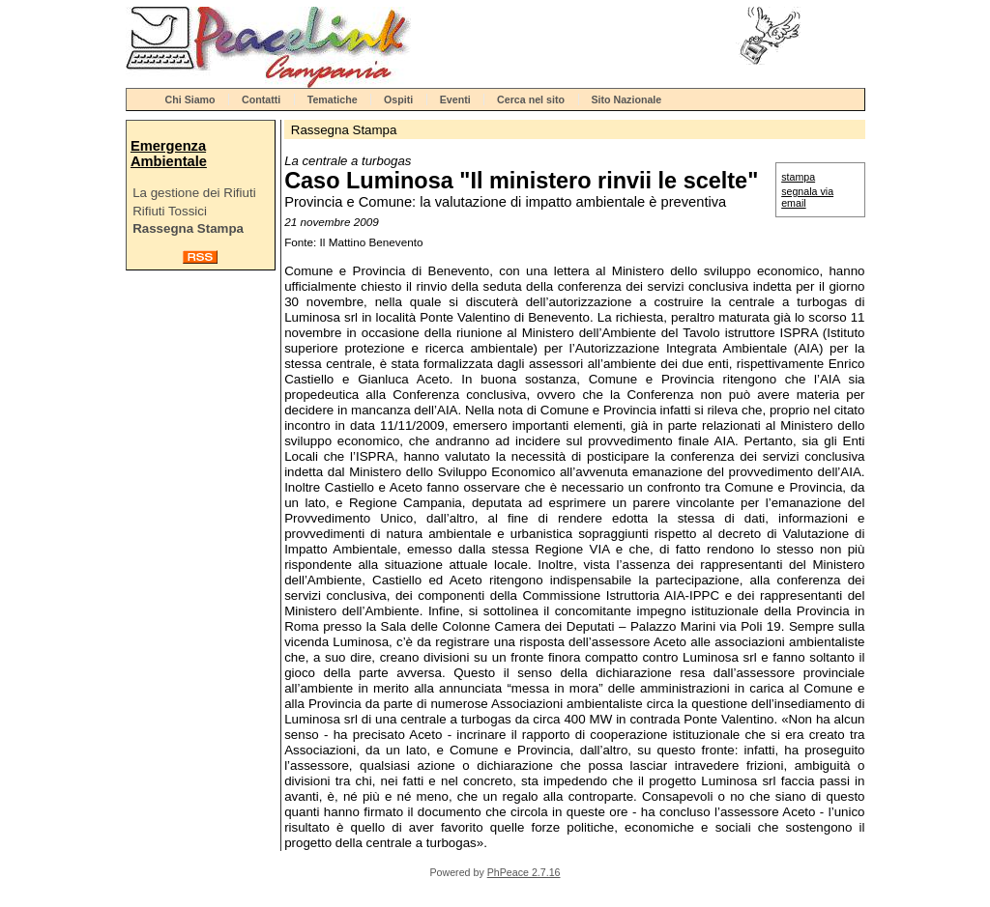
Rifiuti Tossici (169, 211)
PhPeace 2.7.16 (524, 872)
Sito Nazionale (626, 99)
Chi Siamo (190, 99)
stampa (798, 177)
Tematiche (332, 99)
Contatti (261, 99)
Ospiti (398, 99)
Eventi (455, 99)
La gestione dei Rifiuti (193, 192)
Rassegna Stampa (188, 228)
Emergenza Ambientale (169, 153)
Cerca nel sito (531, 99)
